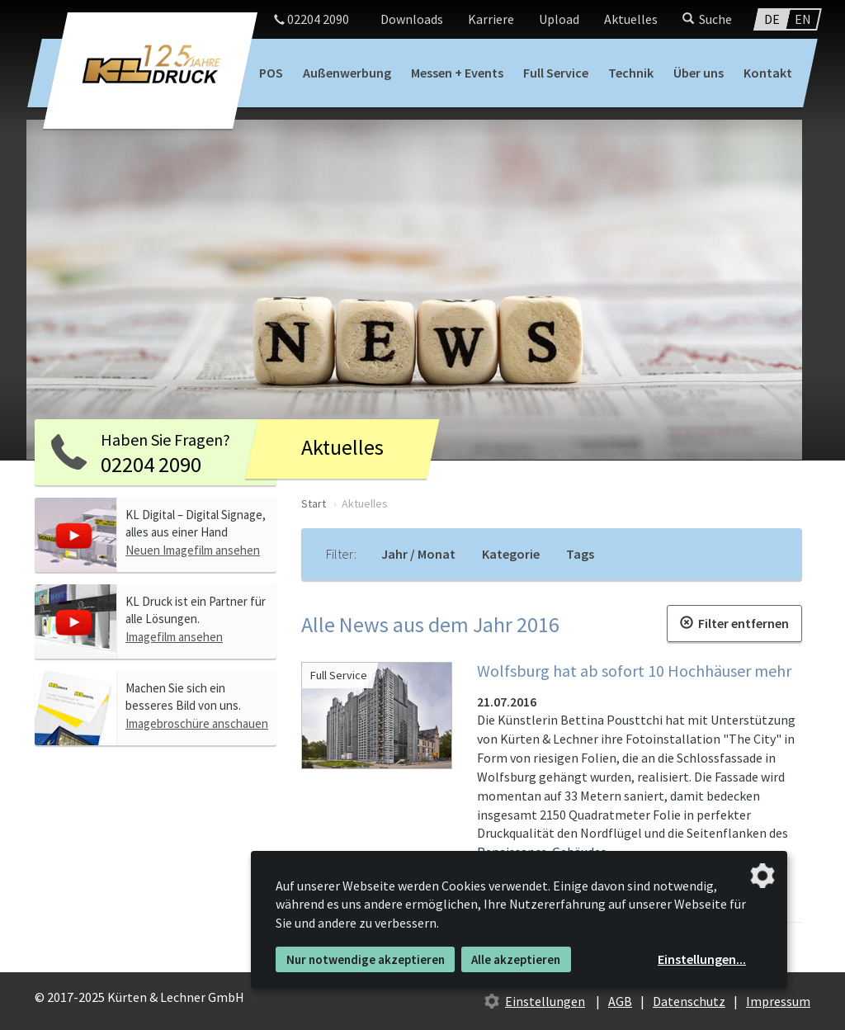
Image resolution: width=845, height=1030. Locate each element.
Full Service (555, 72)
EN (803, 19)
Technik (631, 72)
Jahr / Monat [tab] (418, 554)
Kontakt (768, 72)
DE (772, 19)
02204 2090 (311, 19)
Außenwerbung (347, 72)
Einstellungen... (702, 959)
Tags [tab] (580, 554)
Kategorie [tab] (511, 554)
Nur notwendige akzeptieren (365, 959)
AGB (620, 1001)
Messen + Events (457, 72)
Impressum (778, 1001)
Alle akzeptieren (515, 959)
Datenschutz (689, 1001)
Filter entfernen (734, 623)
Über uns (698, 72)
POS (271, 72)
